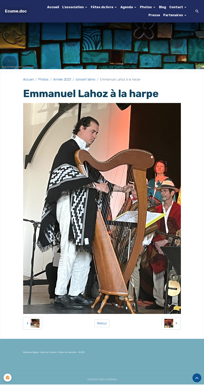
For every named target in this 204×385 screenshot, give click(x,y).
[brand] (15, 11)
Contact (176, 7)
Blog (162, 7)
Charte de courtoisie (67, 352)
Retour (102, 323)
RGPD (81, 352)
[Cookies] (8, 378)
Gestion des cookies (102, 379)
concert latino (85, 79)
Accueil (53, 7)
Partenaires (173, 15)
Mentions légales (31, 352)
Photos (146, 7)
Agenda (127, 7)
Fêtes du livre (102, 7)
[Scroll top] (196, 377)
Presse (154, 15)
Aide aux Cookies (48, 352)
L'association (73, 7)
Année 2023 (62, 79)
